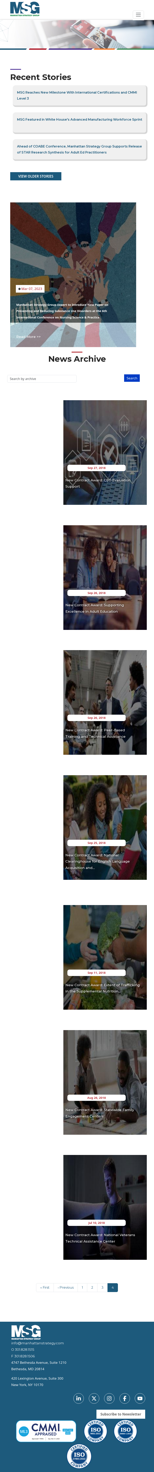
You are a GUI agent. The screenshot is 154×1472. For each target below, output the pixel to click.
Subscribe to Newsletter (120, 1414)
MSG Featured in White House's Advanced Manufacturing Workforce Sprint (79, 119)
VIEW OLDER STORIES (35, 176)
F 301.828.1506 (23, 1356)
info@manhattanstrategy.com (37, 1343)
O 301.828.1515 (22, 1350)
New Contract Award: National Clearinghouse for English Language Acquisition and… (97, 861)
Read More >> (28, 337)
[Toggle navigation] (138, 15)
